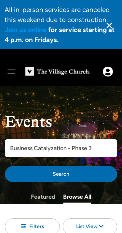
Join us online (26, 30)
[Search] (61, 174)
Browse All (77, 196)
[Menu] (11, 71)
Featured (43, 196)
